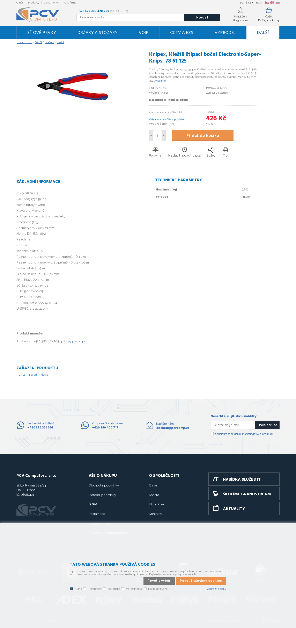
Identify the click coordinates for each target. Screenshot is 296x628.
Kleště (44, 374)
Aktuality (234, 509)
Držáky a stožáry (97, 32)
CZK (250, 2)
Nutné (78, 588)
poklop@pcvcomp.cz (74, 341)
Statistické (114, 588)
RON (259, 2)
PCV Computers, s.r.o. (40, 14)
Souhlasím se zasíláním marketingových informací (244, 434)
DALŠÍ (263, 32)
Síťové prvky (41, 32)
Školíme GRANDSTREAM (247, 494)
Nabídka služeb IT (242, 479)
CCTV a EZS (181, 32)
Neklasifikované (158, 588)
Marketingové (134, 588)
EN (272, 2)
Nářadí (33, 374)
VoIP (144, 32)
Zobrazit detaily (216, 588)
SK (277, 2)
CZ (266, 2)
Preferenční (95, 588)
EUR (242, 2)
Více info (160, 80)
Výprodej (225, 32)
